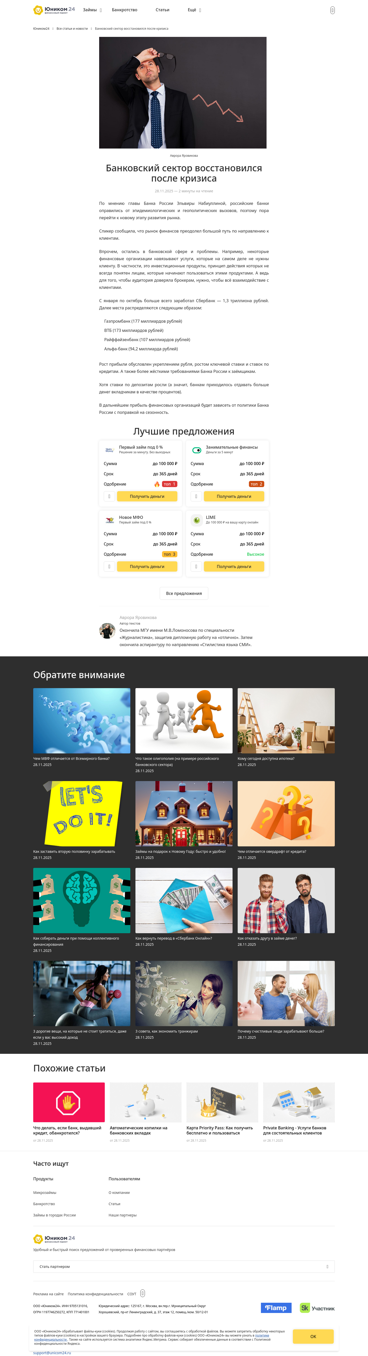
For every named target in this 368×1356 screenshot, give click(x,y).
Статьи (162, 10)
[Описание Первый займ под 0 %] (109, 496)
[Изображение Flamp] (276, 1309)
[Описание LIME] (196, 566)
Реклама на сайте (48, 1293)
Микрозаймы (44, 1192)
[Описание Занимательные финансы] (196, 496)
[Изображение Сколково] (317, 1309)
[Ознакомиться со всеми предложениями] (184, 593)
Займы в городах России (54, 1215)
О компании (119, 1192)
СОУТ (131, 1293)
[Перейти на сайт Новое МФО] (147, 566)
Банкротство (124, 10)
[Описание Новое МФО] (109, 566)
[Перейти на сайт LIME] (234, 566)
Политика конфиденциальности (95, 1293)
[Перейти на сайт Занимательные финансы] (234, 496)
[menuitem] (92, 10)
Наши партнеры (123, 1215)
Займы (90, 10)
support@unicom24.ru (52, 1352)
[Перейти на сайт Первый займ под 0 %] (147, 496)
